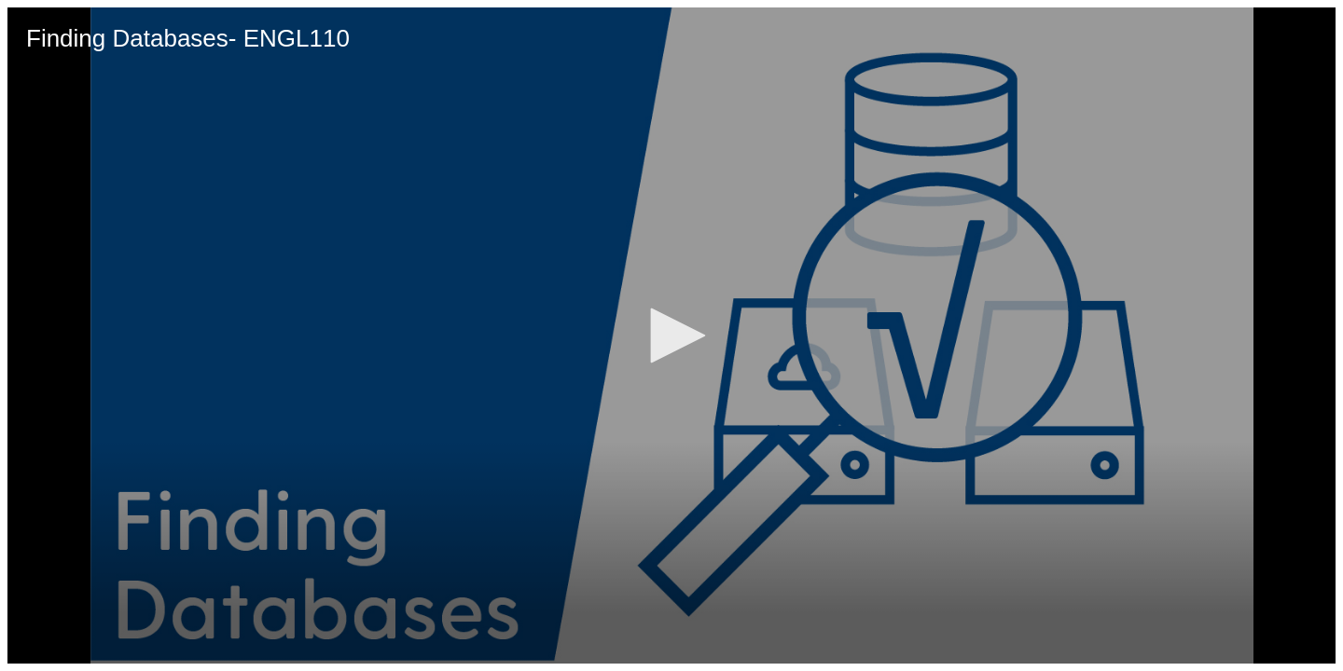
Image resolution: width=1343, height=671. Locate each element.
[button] (671, 335)
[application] (671, 335)
